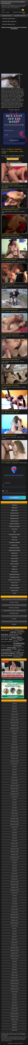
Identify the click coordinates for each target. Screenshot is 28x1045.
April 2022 (14, 774)
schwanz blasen (23, 462)
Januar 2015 (14, 1010)
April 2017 (14, 936)
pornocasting (15, 462)
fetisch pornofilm (15, 361)
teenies (3, 438)
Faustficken (14, 537)
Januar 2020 (14, 846)
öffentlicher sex (14, 311)
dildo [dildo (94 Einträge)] (10, 639)
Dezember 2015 (15, 980)
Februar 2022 (14, 780)
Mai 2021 (14, 805)
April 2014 (14, 1027)
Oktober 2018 (14, 887)
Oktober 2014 (14, 1019)
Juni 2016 (14, 964)
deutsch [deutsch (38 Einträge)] (20, 634)
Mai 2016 (14, 966)
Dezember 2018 (15, 881)
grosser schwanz (16, 387)
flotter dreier (13, 437)
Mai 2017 (14, 934)
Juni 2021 (14, 802)
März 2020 (14, 840)
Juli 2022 (14, 766)
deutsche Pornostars (14, 526)
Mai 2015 (14, 999)
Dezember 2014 (15, 1013)
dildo (6, 412)
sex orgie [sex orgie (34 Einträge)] (15, 654)
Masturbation (14, 561)
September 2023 (14, 728)
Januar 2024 (14, 717)
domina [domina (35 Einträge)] (14, 638)
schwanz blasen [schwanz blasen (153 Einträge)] (8, 653)
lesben (18, 437)
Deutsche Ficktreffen (20, 15)
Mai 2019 (14, 868)
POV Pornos (14, 571)
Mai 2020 (14, 835)
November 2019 (15, 851)
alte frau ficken (8, 285)
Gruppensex (14, 545)
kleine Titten (14, 555)
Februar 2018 (14, 909)
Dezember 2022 (15, 752)
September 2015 (14, 988)
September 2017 (14, 923)
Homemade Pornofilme (14, 550)
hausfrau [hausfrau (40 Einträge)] (3, 645)
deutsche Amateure (14, 523)
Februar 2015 (14, 1008)
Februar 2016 (14, 975)
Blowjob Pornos (15, 515)
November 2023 (15, 722)
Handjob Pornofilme (14, 547)
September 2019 (14, 857)
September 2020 (14, 824)
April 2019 (14, 870)
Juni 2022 (14, 769)
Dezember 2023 (15, 719)
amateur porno (15, 335)
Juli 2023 (14, 733)
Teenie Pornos (14, 585)
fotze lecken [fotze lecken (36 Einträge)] (9, 641)
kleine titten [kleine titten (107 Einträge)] (11, 647)
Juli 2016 (14, 961)
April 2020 (14, 837)
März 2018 (14, 906)
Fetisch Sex (14, 539)
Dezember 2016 (15, 947)
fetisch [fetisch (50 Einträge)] (20, 640)
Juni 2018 (14, 898)
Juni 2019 (14, 865)
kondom (14, 261)
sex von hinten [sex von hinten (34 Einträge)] (20, 654)
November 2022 (15, 755)
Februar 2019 (14, 876)
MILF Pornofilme (14, 563)
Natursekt (14, 566)
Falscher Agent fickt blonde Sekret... (10, 183)
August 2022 (14, 763)
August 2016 (14, 958)
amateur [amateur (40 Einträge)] (12, 629)
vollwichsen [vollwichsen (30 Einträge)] (21, 655)
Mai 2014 (14, 1024)
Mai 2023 (14, 739)
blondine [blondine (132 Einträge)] (4, 634)
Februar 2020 (14, 843)
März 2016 (14, 972)
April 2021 (14, 807)
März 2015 (14, 1005)
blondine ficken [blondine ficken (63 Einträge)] (13, 634)
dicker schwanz (9, 211)
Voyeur (14, 593)
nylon (17, 412)
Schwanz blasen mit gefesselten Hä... (10, 359)
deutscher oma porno (18, 285)
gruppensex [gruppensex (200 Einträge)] (19, 643)
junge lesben (11, 412)
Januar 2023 (14, 750)
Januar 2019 (14, 879)
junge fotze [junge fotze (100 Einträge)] (17, 645)
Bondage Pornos (14, 518)
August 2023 (14, 730)
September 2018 (14, 890)
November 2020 (15, 821)
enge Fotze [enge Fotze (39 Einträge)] (15, 640)
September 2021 (14, 794)
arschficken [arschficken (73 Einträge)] (21, 631)
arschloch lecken (13, 151)
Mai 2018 (14, 901)
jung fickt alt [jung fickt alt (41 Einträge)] (3, 647)
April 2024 (14, 708)
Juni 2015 (14, 997)
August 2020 (14, 826)
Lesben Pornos (14, 558)
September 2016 (14, 955)
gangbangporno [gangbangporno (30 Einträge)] (16, 641)
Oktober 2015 (14, 986)
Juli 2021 (14, 799)
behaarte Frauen (14, 513)
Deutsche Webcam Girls (8, 24)
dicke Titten (14, 529)
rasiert (23, 437)
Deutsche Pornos (6, 15)
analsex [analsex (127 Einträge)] (13, 632)
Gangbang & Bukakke (14, 542)
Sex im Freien (14, 582)
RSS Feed (15, 12)
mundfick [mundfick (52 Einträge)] (14, 649)
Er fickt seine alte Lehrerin (7, 283)
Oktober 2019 (14, 854)
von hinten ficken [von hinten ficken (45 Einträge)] (17, 657)
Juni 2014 (14, 1021)
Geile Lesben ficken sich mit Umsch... (10, 410)
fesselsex (7, 361)
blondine (7, 237)
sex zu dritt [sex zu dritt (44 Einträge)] (15, 655)
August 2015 (14, 991)
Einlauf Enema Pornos (14, 534)
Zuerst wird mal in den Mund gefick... (10, 460)
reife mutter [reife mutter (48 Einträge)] (17, 651)
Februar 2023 (14, 747)
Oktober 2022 (14, 758)
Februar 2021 (14, 813)
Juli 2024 (14, 703)
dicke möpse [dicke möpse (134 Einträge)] (16, 637)
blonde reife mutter (18, 185)
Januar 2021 (14, 816)
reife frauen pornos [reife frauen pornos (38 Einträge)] (9, 651)
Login (7, 12)
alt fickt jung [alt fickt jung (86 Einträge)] (5, 630)
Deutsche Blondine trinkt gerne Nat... (10, 235)
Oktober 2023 (14, 725)
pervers (21, 237)
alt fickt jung (8, 335)
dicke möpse (8, 387)
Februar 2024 (14, 714)
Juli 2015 (14, 994)
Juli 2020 (14, 829)
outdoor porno (22, 311)
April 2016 (14, 969)
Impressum (10, 1043)
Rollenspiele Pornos (14, 574)
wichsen (4, 152)
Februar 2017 (14, 942)
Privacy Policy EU (18, 1043)
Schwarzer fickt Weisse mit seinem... (10, 385)
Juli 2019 (14, 862)
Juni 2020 (14, 832)
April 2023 (14, 741)
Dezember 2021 (15, 785)
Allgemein (14, 505)
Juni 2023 (14, 736)
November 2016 (15, 950)
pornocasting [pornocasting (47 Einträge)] (21, 650)
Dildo (14, 531)
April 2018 (14, 903)
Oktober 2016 (14, 953)
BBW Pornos (14, 510)
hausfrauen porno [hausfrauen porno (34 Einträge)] (9, 645)
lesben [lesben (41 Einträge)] (18, 647)
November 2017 (15, 917)
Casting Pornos (14, 521)
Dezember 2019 (15, 848)
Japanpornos (18, 149)
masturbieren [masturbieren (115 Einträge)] (6, 649)
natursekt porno (14, 237)
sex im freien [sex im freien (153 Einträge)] (6, 655)
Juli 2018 (14, 895)
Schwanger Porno (14, 577)
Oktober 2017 (14, 920)
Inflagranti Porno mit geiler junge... (10, 309)
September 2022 (14, 761)
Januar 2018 (14, 912)
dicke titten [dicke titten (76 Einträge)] (4, 639)
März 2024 (14, 711)
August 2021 (14, 796)
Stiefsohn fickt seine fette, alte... (9, 259)
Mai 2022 (14, 772)
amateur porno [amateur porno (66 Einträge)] (19, 630)
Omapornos (14, 569)
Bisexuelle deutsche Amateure (9, 435)
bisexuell (7, 437)
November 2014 (15, 1016)
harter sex (16, 211)
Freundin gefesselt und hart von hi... (10, 209)
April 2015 (14, 1002)
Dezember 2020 (15, 818)
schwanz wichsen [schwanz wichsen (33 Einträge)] (19, 653)
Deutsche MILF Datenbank (9, 21)
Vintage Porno (14, 590)
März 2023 (14, 744)
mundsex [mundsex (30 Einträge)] (19, 648)
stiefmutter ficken (21, 261)
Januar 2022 (14, 783)
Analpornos (10, 149)
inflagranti (7, 311)
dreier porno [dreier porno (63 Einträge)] (20, 639)
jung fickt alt (8, 261)
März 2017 (14, 939)
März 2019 (14, 873)
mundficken (8, 462)
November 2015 (15, 983)
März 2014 (14, 1030)
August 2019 (14, 859)
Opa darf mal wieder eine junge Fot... (10, 333)
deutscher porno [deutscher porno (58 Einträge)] (5, 636)
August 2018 (14, 892)
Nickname (7, 483)
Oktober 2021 (14, 791)
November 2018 (15, 884)
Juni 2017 (14, 931)
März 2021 (14, 810)
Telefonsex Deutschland (8, 18)
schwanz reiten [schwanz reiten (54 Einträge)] (20, 652)
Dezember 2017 (15, 914)
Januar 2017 (14, 945)
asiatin (21, 151)
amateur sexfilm (9, 185)
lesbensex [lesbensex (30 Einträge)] (22, 646)
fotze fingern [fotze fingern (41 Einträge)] (4, 641)
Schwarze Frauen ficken (15, 579)
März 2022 (14, 777)
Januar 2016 (14, 977)
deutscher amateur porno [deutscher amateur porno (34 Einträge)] (14, 635)
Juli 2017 (14, 928)
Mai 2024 (14, 706)
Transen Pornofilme (14, 587)
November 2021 (15, 788)
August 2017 (14, 925)
